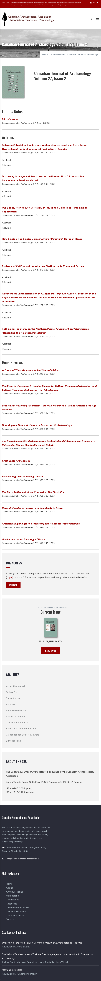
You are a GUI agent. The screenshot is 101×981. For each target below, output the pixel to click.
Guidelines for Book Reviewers (22, 734)
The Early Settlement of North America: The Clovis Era (33, 492)
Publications (12, 899)
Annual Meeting (14, 891)
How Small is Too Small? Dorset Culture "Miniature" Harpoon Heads (42, 239)
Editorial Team (14, 740)
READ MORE (50, 650)
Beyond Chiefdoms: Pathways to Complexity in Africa (32, 508)
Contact (10, 919)
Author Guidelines (15, 716)
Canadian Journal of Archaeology (82, 55)
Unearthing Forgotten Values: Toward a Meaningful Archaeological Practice (42, 942)
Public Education (17, 911)
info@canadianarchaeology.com (20, 859)
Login (9, 577)
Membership (12, 895)
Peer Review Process (17, 710)
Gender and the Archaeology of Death (23, 539)
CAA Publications (57, 55)
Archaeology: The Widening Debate (22, 476)
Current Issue (13, 698)
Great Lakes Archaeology (16, 460)
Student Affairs (16, 915)
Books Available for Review (21, 728)
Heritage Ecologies (12, 969)
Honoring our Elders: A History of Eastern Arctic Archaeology (37, 425)
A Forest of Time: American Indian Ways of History (31, 370)
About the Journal (15, 686)
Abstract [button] (6, 160)
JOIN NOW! (13, 585)
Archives (10, 704)
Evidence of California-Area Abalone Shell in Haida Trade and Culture (43, 266)
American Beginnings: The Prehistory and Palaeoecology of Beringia (41, 523)
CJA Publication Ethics (18, 722)
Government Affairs (18, 907)
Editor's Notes (10, 119)
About (9, 887)
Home (45, 55)
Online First (12, 692)
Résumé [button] (6, 165)
